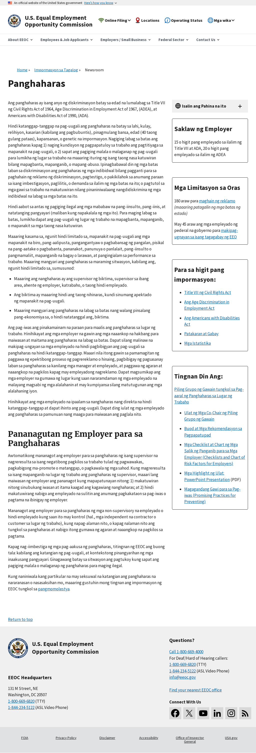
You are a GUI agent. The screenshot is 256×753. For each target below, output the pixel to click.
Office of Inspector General (190, 739)
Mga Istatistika (197, 343)
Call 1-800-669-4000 (186, 651)
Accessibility (148, 737)
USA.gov (231, 737)
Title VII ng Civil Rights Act (207, 292)
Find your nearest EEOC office (195, 690)
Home (22, 69)
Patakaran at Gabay (201, 333)
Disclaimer (107, 737)
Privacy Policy (66, 737)
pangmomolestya (54, 589)
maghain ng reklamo (217, 201)
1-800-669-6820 (21, 701)
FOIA (24, 737)
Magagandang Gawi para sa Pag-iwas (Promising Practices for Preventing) (212, 495)
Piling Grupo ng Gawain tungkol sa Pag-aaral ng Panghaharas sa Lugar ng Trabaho (209, 396)
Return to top (20, 619)
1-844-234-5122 (21, 707)
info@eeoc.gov (182, 677)
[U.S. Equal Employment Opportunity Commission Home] (56, 21)
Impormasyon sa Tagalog (56, 69)
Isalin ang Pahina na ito (204, 106)
